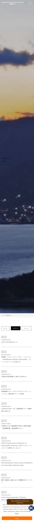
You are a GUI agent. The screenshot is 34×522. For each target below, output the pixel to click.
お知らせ (4, 337)
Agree (17, 518)
